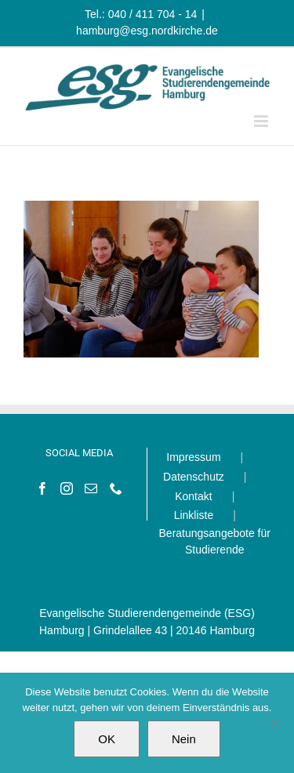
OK (106, 739)
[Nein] (274, 723)
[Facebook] (42, 488)
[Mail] (91, 488)
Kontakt (193, 496)
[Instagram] (66, 488)
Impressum (193, 457)
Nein (184, 739)
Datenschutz (193, 476)
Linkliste (194, 515)
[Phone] (116, 488)
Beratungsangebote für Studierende (214, 542)
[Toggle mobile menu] (262, 121)
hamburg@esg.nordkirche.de (147, 30)
